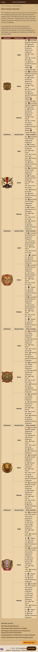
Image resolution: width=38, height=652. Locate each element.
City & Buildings (17, 6)
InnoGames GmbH (25, 648)
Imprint (8, 650)
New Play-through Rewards (10, 626)
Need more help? (29, 642)
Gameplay (8, 6)
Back (2, 2)
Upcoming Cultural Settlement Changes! (14, 628)
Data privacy (16, 650)
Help (2, 6)
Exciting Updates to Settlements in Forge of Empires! (18, 635)
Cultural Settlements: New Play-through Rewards (17, 637)
